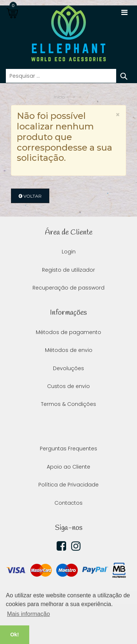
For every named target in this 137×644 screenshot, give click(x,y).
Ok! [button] (14, 634)
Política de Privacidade (68, 484)
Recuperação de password (68, 287)
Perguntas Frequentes (68, 448)
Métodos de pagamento (68, 332)
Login (69, 251)
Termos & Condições (68, 404)
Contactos (68, 503)
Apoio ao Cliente (68, 466)
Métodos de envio (68, 350)
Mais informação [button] (28, 614)
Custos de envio (68, 386)
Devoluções (68, 368)
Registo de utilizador (68, 269)
